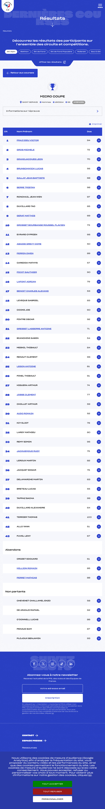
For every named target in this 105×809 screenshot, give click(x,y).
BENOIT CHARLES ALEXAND (33, 291)
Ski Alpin (11, 52)
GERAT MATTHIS (26, 216)
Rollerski (81, 52)
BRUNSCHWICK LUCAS (30, 169)
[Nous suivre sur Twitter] (43, 664)
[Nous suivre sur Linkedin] (71, 664)
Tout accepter (52, 784)
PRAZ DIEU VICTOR (28, 140)
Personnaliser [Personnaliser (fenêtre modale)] (52, 799)
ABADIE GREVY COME (29, 244)
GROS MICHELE (25, 150)
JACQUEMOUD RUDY (28, 451)
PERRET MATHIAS (27, 578)
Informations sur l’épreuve (52, 111)
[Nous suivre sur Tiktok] (62, 664)
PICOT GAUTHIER (27, 272)
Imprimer (95, 124)
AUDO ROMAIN (25, 414)
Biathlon (24, 52)
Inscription (52, 698)
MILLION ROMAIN (27, 568)
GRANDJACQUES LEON (30, 159)
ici (53, 713)
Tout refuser (52, 791)
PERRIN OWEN (25, 253)
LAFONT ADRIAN (26, 282)
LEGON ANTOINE (26, 367)
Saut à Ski (96, 52)
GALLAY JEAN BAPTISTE (31, 178)
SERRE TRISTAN (26, 188)
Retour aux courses (20, 73)
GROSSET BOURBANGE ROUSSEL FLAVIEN (41, 225)
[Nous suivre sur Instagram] (52, 664)
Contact (28, 736)
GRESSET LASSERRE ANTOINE (34, 329)
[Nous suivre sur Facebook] (34, 664)
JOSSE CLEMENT (26, 395)
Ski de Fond (40, 52)
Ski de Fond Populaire (61, 52)
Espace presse (32, 741)
